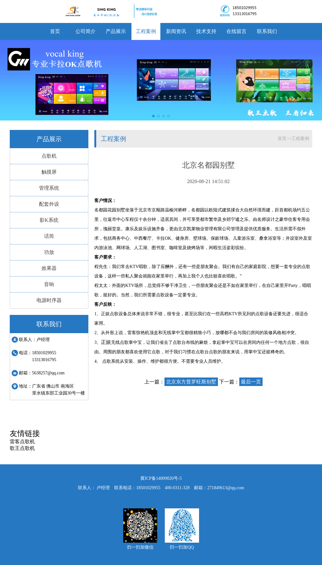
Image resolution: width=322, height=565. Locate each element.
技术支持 (206, 31)
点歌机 (49, 156)
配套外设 (49, 204)
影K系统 (49, 220)
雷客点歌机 (22, 441)
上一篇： (181, 382)
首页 (55, 31)
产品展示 (116, 31)
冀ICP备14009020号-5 (160, 478)
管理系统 (49, 188)
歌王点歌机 (22, 448)
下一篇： (241, 382)
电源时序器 (49, 300)
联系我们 (267, 31)
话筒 (49, 236)
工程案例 (146, 31)
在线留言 (236, 31)
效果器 (49, 268)
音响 (49, 284)
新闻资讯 (176, 31)
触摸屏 (49, 172)
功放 (49, 252)
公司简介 (85, 31)
